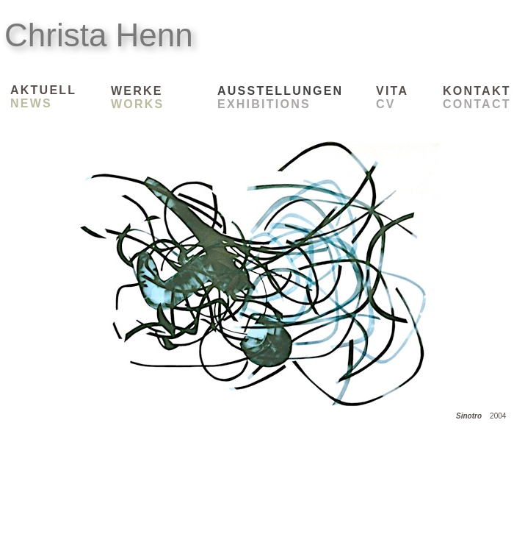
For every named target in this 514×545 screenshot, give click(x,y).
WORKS (137, 104)
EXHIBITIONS (264, 104)
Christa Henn (98, 35)
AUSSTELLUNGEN (280, 91)
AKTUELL (43, 90)
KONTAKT (477, 91)
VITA (392, 91)
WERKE (137, 91)
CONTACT (477, 104)
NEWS (31, 103)
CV (386, 104)
